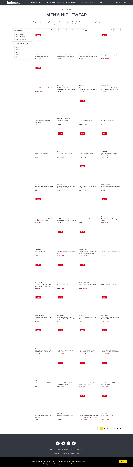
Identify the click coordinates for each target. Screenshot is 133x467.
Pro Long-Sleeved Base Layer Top (109, 55)
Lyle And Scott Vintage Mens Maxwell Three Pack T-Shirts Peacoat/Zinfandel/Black (110, 319)
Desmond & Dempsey (63, 118)
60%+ (17, 57)
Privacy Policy (56, 453)
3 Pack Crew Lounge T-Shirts (64, 153)
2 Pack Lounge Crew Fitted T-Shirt (43, 317)
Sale (46, 2)
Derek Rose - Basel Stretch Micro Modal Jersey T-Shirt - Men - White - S (66, 89)
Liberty (37, 184)
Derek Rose (82, 53)
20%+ (17, 47)
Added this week (20, 36)
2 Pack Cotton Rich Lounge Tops (109, 284)
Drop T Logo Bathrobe (62, 284)
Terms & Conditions (68, 453)
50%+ (17, 54)
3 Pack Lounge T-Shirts (107, 415)
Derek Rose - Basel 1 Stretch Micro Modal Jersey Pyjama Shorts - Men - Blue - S (110, 89)
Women (34, 2)
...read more (79, 24)
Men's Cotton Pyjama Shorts (42, 153)
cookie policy (70, 464)
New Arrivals (55, 2)
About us (52, 449)
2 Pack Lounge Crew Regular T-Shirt (110, 186)
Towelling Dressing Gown (107, 120)
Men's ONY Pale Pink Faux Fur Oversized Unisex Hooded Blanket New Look (65, 56)
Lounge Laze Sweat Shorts (85, 219)
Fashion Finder (79, 449)
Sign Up (118, 2)
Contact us (60, 449)
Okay (123, 461)
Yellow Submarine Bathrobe (86, 153)
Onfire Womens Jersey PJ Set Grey (44, 383)
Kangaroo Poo (61, 184)
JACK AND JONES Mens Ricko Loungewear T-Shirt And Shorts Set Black (110, 351)
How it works (69, 449)
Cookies (78, 453)
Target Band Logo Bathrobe (86, 120)
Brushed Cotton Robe (62, 120)
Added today (19, 34)
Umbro (103, 53)
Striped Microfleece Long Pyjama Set (110, 251)
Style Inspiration (70, 2)
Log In (124, 2)
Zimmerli (81, 85)
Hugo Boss (82, 217)
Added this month (21, 39)
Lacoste (59, 151)
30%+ (17, 49)
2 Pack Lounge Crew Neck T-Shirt (87, 284)
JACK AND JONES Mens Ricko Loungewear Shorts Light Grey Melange (43, 286)
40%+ (17, 52)
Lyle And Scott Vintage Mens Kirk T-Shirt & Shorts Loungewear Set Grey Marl (44, 351)
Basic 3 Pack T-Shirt (40, 251)
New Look (104, 151)
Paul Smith (60, 413)
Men (41, 2)
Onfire (36, 380)
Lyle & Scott (38, 249)
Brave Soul (104, 217)
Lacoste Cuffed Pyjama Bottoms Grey (44, 87)
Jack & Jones (83, 249)
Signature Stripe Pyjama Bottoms (65, 415)
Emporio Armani (106, 184)
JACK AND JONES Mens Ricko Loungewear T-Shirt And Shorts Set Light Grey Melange (66, 319)
